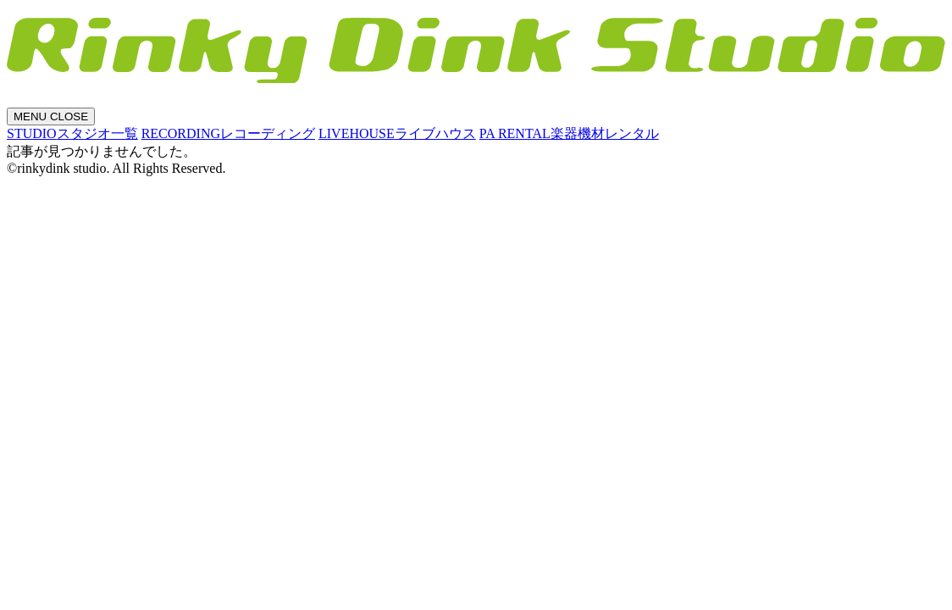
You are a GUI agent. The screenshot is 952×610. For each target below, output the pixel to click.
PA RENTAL (569, 133)
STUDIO (72, 133)
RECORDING (228, 133)
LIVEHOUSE (397, 133)
